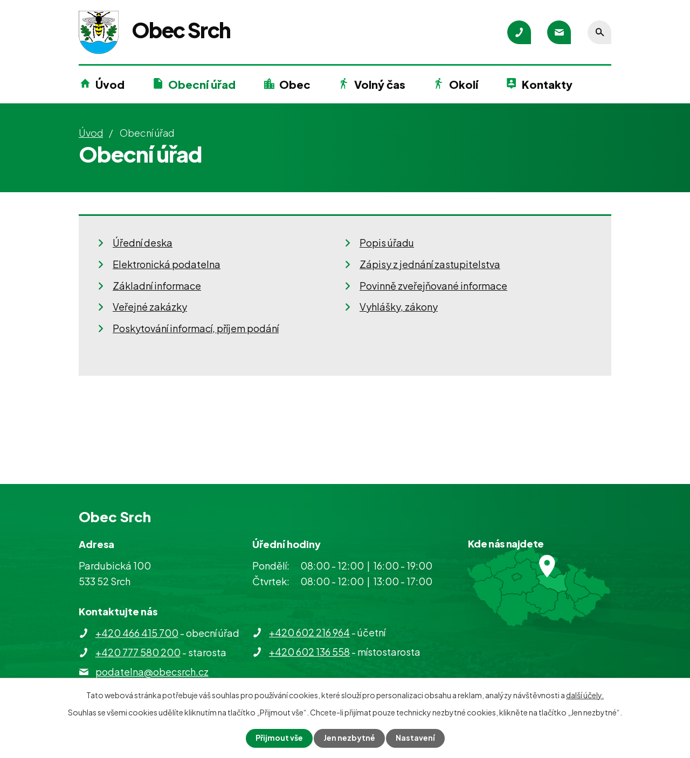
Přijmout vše (279, 738)
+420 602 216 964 (309, 632)
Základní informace (157, 285)
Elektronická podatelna (166, 264)
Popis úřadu (387, 242)
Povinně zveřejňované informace (433, 285)
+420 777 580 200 (138, 652)
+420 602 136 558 (309, 651)
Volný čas (379, 84)
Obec (294, 84)
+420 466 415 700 (136, 633)
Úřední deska (142, 242)
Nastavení (415, 738)
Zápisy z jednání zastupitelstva (430, 264)
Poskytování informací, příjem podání (196, 328)
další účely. (585, 695)
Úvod (110, 84)
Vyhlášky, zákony (399, 306)
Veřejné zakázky (150, 306)
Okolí (463, 84)
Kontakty (547, 84)
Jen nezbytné (349, 738)
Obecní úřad (202, 84)
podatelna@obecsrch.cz (152, 671)
